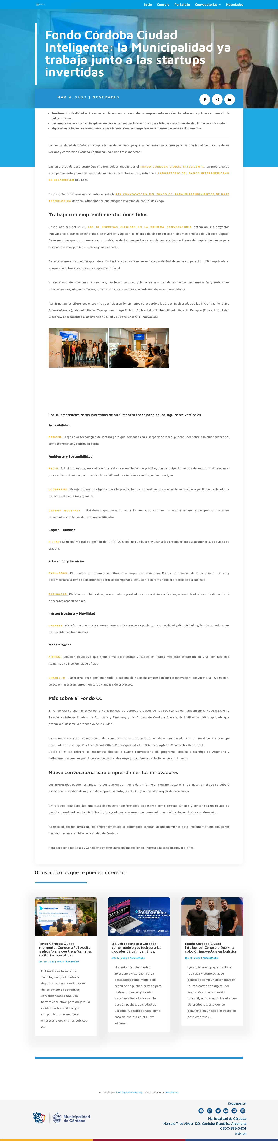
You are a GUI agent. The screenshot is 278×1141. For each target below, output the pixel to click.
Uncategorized (68, 961)
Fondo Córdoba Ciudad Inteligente (172, 166)
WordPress (172, 1092)
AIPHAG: (55, 656)
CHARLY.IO (57, 677)
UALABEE (56, 625)
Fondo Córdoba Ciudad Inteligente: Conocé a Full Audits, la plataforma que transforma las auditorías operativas (65, 949)
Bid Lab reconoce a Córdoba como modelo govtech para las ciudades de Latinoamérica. (136, 947)
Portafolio (182, 5)
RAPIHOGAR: (59, 594)
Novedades (234, 5)
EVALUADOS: (59, 573)
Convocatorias (206, 5)
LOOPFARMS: (59, 489)
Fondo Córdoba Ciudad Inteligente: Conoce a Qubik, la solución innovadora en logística (211, 947)
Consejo (163, 5)
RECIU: (54, 468)
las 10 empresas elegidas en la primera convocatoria (140, 227)
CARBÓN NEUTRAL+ (65, 510)
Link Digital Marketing (129, 1092)
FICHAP (54, 541)
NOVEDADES (106, 97)
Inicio (148, 5)
